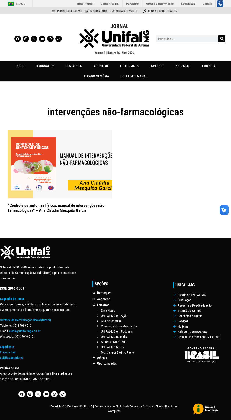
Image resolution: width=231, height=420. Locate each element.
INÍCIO (19, 66)
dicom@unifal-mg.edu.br (24, 331)
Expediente (7, 347)
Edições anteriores (11, 358)
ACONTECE (101, 66)
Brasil (20, 4)
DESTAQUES (73, 66)
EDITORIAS (129, 66)
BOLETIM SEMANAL (134, 76)
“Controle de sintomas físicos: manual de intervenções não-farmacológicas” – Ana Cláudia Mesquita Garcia (57, 208)
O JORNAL (45, 66)
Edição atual (7, 352)
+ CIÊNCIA (209, 66)
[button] (45, 66)
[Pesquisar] (221, 38)
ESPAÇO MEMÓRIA (96, 76)
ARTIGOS (157, 66)
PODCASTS (182, 66)
